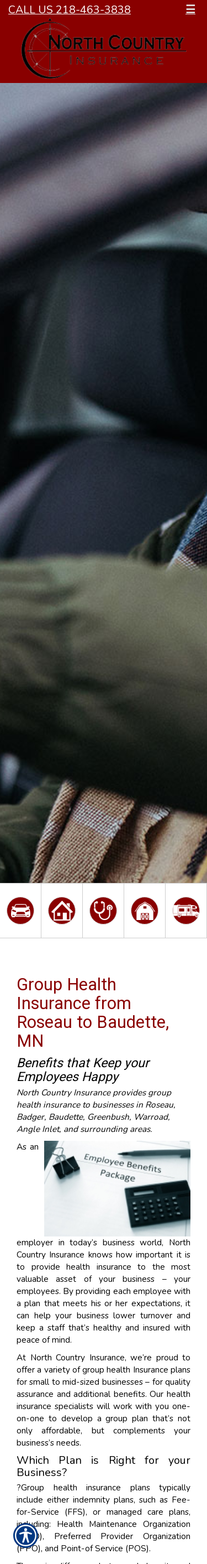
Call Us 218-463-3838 (69, 9)
